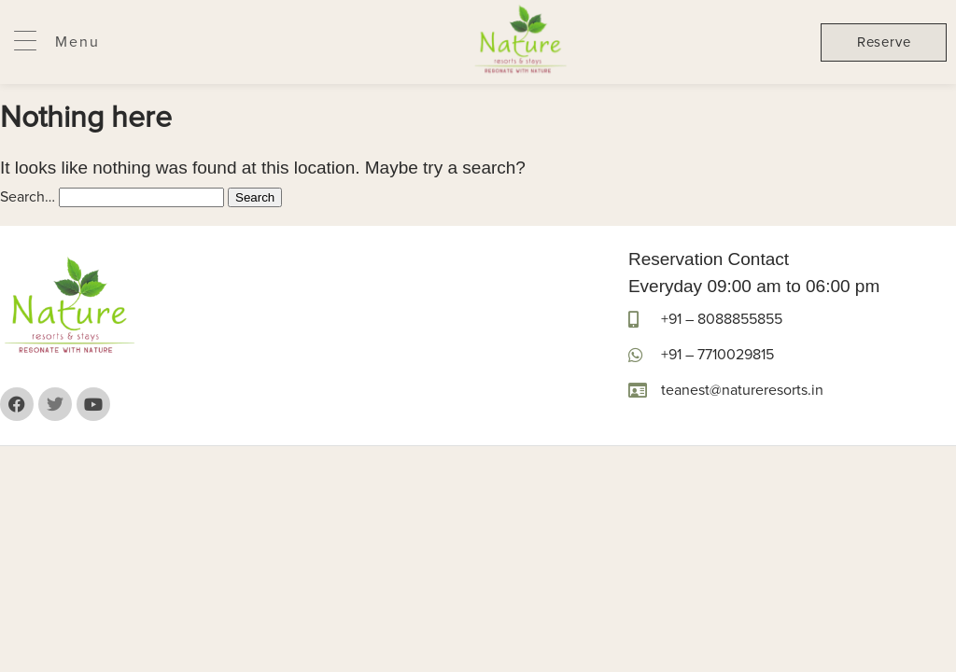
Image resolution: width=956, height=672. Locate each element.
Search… (27, 196)
